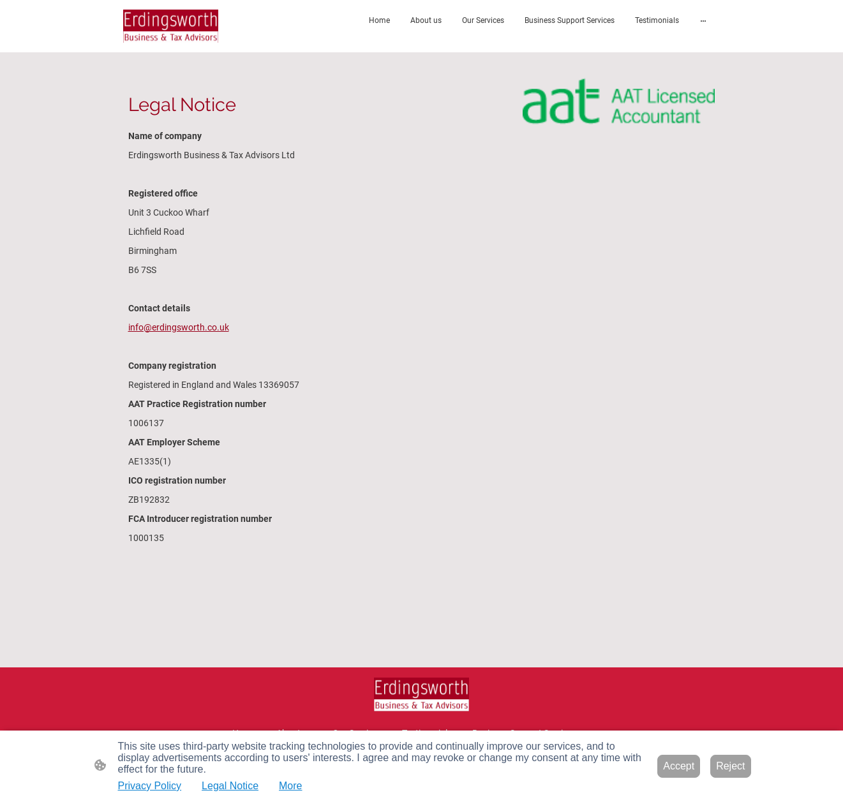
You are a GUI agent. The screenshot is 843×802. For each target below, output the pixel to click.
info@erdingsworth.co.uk (178, 327)
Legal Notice (230, 785)
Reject (730, 766)
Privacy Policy (150, 785)
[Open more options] (703, 20)
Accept (678, 766)
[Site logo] (170, 26)
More (290, 785)
